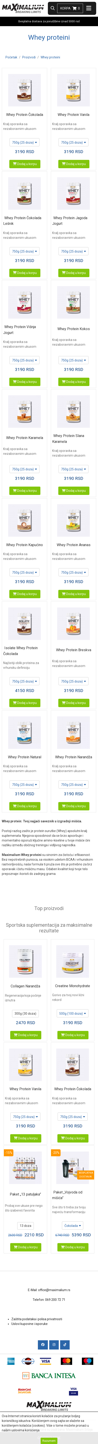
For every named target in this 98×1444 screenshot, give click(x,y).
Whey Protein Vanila (73, 115)
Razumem (49, 1440)
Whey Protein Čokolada (24, 115)
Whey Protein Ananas (74, 545)
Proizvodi (29, 57)
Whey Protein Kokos (73, 329)
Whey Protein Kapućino (24, 545)
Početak (11, 57)
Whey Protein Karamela (24, 438)
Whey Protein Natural (24, 757)
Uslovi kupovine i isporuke (29, 1324)
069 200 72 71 (55, 1299)
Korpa (70, 8)
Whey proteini (50, 57)
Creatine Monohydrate (72, 986)
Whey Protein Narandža (73, 757)
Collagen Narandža (25, 986)
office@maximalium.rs (54, 1290)
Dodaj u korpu (25, 164)
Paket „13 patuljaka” (25, 1194)
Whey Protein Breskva (73, 650)
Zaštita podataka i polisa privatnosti (36, 1319)
